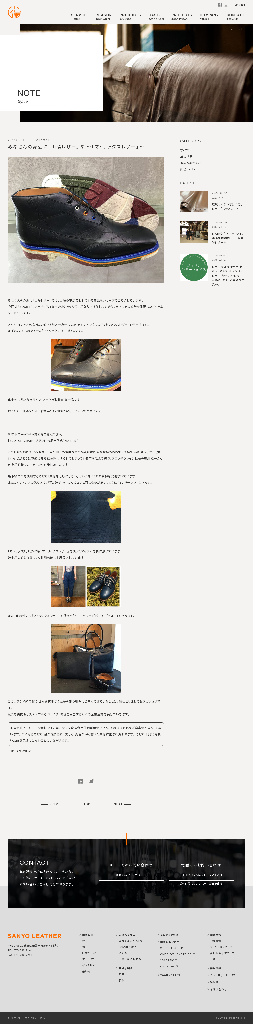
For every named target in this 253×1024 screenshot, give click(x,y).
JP (236, 4)
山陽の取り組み (169, 942)
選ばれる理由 (127, 934)
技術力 (123, 953)
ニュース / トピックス (223, 975)
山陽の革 (87, 934)
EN (243, 4)
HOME (230, 28)
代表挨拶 (215, 941)
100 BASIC (167, 960)
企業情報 (215, 934)
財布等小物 (89, 953)
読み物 (214, 982)
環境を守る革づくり (131, 941)
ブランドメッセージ (221, 947)
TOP (86, 804)
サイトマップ (14, 1018)
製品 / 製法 (126, 968)
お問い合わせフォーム (131, 875)
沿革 (213, 959)
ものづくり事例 (169, 934)
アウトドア (88, 959)
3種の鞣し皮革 (128, 947)
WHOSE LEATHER (171, 948)
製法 (121, 980)
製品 (121, 974)
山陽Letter (188, 169)
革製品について (191, 163)
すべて (184, 150)
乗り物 (86, 971)
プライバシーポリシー (36, 1018)
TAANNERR (168, 975)
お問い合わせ (218, 989)
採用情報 (215, 968)
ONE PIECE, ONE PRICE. (176, 954)
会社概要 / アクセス (222, 953)
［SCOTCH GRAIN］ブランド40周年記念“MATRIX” (43, 440)
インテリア (88, 965)
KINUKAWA (167, 966)
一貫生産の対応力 (130, 959)
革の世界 (186, 156)
